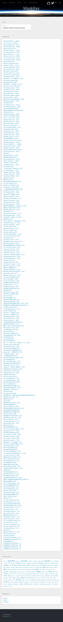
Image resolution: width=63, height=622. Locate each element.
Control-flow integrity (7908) (10, 80)
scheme (9, 580)
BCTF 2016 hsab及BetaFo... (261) (12, 451)
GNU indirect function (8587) (10, 71)
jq (17, 571)
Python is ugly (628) (8, 331)
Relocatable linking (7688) (10, 82)
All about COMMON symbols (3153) (12, 149)
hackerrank (28, 569)
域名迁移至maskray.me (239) (11, 475)
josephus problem (12, 571)
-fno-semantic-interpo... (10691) (11, 58)
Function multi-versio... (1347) (11, 243)
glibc (5, 569)
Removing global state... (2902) (11, 159)
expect (7, 567)
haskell (36, 569)
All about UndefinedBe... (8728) (11, 67)
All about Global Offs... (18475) (11, 45)
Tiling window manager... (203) (11, 492)
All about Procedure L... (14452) (11, 50)
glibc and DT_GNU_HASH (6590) (11, 86)
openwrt (18, 575)
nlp (43, 573)
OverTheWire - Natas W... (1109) (11, 264)
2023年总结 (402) (8, 391)
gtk (17, 569)
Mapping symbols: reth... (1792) (11, 209)
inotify (46, 569)
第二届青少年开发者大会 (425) (11, 382)
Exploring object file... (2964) (10, 155)
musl (21, 573)
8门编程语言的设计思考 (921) (11, 282)
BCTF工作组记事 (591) (9, 340)
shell (27, 580)
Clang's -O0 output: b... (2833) (11, 161)
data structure (18, 565)
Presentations (33, 2)
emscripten (56, 565)
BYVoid (5, 598)
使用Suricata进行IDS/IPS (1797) (11, 207)
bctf (39, 561)
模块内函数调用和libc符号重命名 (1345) (14, 245)
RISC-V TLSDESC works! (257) (11, 459)
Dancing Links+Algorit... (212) (11, 487)
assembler (23, 561)
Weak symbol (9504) (8, 61)
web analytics (15, 584)
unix (53, 582)
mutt (24, 573)
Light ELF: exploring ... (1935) (10, 196)
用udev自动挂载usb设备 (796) (11, 299)
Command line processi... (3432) (11, 146)
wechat (31, 584)
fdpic (14, 567)
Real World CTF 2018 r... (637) (11, 327)
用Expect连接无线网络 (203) (10, 494)
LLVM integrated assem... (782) (11, 309)
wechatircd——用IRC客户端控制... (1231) (14, 254)
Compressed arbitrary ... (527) (11, 354)
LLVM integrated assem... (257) (11, 460)
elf (40, 565)
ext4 (11, 567)
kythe (23, 571)
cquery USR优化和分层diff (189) (11, 504)
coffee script (34, 563)
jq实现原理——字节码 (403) (10, 389)
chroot (14, 563)
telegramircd (21, 582)
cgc (11, 563)
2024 (4, 22)
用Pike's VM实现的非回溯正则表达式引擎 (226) (15, 479)
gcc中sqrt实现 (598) (8, 339)
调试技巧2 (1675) (8, 219)
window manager (42, 584)
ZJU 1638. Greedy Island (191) (11, 500)
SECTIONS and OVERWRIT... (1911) (12, 198)
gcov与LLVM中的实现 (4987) (11, 108)
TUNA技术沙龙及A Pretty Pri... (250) (12, 468)
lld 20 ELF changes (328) (9, 414)
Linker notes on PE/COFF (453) (11, 371)
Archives (12, 2)
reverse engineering (30, 578)
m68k (56, 571)
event (4, 567)
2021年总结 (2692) (8, 166)
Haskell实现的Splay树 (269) (10, 449)
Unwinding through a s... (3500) (11, 142)
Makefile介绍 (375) (8, 399)
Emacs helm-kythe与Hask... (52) (11, 537)
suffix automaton (55, 580)
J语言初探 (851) (7, 290)
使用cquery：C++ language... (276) (12, 442)
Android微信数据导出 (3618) (10, 138)
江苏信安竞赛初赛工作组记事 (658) (12, 322)
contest (5, 565)
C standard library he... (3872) (11, 133)
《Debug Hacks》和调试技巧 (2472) (12, 168)
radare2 (6, 577)
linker (38, 572)
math (10, 573)
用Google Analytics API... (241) (11, 473)
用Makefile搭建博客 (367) (10, 404)
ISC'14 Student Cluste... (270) (11, 445)
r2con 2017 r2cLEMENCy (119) (11, 524)
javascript (5, 571)
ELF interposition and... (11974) (11, 52)
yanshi (10, 586)
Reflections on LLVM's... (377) (11, 397)
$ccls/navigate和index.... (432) (11, 378)
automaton (30, 561)
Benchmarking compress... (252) (11, 466)
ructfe (51, 577)
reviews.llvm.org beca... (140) (11, 518)
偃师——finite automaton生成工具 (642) (13, 326)
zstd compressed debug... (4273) (12, 127)
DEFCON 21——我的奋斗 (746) (11, 312)
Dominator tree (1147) (9, 260)
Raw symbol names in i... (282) (11, 440)
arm (16, 561)
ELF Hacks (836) (7, 296)
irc (52, 569)
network (34, 573)
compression (47, 563)
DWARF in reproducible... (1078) (11, 266)
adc (4, 561)
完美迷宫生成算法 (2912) (10, 157)
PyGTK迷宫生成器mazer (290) (11, 432)
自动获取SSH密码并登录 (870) (11, 288)
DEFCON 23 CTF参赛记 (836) (10, 294)
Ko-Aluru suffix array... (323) (10, 419)
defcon (29, 565)
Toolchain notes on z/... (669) (11, 320)
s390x (54, 577)
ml (18, 573)
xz (8, 586)
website (26, 584)
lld (45, 571)
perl (39, 575)
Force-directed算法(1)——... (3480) (12, 144)
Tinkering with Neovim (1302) (11, 251)
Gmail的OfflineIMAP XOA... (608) (11, 335)
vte (6, 584)
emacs (44, 565)
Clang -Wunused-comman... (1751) (12, 213)
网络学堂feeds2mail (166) (10, 515)
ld (25, 571)
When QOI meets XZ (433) (10, 376)
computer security (54, 563)
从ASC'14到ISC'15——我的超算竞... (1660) (14, 221)
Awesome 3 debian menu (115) (11, 526)
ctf (12, 565)
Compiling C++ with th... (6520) (11, 89)
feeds (17, 567)
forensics (31, 567)
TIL (25, 2)
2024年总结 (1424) (8, 238)
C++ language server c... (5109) (11, 104)
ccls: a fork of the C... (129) (10, 522)
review (36, 577)
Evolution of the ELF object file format (14, 28)
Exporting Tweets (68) (9, 535)
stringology (33, 580)
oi (13, 575)
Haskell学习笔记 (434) (9, 374)
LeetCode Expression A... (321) (11, 421)
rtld (45, 577)
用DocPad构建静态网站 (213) (11, 485)
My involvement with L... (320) (11, 423)
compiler (40, 563)
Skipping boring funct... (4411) (11, 119)
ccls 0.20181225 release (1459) (11, 236)
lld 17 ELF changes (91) (9, 533)
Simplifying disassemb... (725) (11, 316)
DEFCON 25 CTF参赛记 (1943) (11, 194)
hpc (40, 569)
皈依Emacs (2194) (8, 179)
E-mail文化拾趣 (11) (8, 541)
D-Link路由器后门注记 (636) (10, 329)
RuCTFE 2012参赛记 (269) (10, 447)
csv (10, 565)
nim (41, 573)
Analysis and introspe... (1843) (11, 200)
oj (15, 575)
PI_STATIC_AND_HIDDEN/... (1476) (12, 234)
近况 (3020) (6, 153)
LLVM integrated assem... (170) (11, 511)
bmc (52, 561)
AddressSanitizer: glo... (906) (10, 286)
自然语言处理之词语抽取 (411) (11, 385)
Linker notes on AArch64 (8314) (11, 74)
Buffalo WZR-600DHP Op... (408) (11, 387)
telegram (16, 582)
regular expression (16, 577)
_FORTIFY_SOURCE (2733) (10, 162)
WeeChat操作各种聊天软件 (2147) (12, 181)
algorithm (11, 561)
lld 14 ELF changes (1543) (10, 230)
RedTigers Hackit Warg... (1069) (11, 269)
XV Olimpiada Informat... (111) (11, 528)
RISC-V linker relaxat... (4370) (10, 123)
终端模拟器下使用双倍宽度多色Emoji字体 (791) (16, 305)
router (43, 577)
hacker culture (22, 569)
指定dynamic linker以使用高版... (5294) (13, 99)
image (43, 569)
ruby (48, 578)
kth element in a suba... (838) (10, 292)
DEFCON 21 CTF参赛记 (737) (10, 314)
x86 (52, 584)
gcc (44, 567)
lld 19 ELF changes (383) (9, 393)
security (18, 580)
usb (55, 582)
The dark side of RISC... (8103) (11, 76)
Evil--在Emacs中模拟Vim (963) (11, 277)
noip (49, 573)
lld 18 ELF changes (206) (9, 490)
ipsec (49, 569)
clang (18, 563)
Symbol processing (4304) (10, 125)
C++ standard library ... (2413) (11, 170)
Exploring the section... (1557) (11, 228)
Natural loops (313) (8, 425)
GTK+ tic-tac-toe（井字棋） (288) (12, 434)
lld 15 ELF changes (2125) (10, 183)
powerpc (42, 575)
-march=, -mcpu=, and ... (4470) (11, 118)
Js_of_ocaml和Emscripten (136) (11, 520)
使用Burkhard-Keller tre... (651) (11, 324)
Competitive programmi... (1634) (11, 222)
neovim (30, 573)
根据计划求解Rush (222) (9, 481)
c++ (6, 563)
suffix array (49, 580)
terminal (26, 582)
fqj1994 (5, 600)
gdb (47, 567)
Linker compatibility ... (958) (10, 279)
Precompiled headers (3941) (10, 129)
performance (34, 575)
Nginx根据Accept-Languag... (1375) (12, 241)
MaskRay (31, 8)
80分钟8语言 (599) (8, 337)
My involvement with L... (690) (11, 318)
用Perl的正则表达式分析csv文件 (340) (13, 408)
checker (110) (6, 530)
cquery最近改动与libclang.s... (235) (12, 477)
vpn (4, 584)
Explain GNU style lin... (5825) (11, 93)
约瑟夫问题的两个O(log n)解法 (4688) (13, 110)
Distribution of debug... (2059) (11, 191)
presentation (47, 575)
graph (8, 569)
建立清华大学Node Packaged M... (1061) (14, 271)
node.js (46, 573)
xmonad (5, 586)
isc (54, 569)
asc (19, 561)
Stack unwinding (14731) (9, 48)
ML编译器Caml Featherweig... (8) (12, 547)
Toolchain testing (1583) (9, 226)
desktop (33, 565)
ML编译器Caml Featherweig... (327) (12, 415)
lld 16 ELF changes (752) (9, 311)
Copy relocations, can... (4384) (11, 121)
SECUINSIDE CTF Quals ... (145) (11, 517)
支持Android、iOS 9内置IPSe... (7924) (13, 78)
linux (42, 571)
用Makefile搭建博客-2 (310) (10, 427)
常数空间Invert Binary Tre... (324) (12, 417)
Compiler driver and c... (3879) (11, 131)
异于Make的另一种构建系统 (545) (12, 350)
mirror (16, 573)
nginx (38, 573)
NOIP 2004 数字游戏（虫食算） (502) (13, 357)
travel (31, 582)
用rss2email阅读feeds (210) (10, 489)
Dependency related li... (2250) (11, 176)
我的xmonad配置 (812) (9, 297)
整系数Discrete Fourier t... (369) (11, 402)
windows (49, 584)
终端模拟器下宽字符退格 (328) (11, 412)
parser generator (27, 575)
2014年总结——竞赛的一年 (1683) (12, 217)
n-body (27, 573)
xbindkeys (56, 584)
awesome (35, 561)
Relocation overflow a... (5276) (11, 101)
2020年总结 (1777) (8, 211)
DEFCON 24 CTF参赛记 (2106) (11, 185)
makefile (5, 573)
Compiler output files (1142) (10, 262)
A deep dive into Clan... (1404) (11, 239)
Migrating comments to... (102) (11, 532)
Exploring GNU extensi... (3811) (11, 134)
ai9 (6, 561)
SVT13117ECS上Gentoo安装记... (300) (13, 429)
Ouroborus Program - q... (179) (11, 507)
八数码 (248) (6, 470)
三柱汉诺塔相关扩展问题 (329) (11, 410)
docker (37, 565)
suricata (11, 582)
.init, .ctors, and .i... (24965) (10, 43)
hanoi (32, 569)
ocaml (5, 576)
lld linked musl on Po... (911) (10, 284)
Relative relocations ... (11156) (11, 54)
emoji (51, 565)
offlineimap (10, 575)
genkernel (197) (7, 498)
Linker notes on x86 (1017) (10, 273)
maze (12, 573)
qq (3, 578)
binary (42, 561)
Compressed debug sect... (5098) (12, 106)
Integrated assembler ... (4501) (11, 114)
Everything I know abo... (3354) (11, 148)
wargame (10, 584)
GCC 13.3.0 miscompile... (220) (11, 483)
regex (10, 578)
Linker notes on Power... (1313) (11, 249)
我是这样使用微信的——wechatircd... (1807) (14, 206)
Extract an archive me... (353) (10, 406)
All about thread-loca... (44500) (11, 41)
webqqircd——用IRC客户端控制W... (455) (14, 367)
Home (4, 2)
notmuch (53, 573)
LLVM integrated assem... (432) (11, 380)
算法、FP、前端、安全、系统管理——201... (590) (16, 342)
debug (24, 565)
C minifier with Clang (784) (10, 307)
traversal (35, 582)
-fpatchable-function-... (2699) (11, 164)
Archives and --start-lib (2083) (11, 187)
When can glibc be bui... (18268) (11, 46)
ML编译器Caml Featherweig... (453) (12, 369)
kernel (20, 571)
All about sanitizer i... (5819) (10, 97)
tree (39, 582)
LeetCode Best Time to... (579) (11, 346)
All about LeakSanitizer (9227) (11, 63)
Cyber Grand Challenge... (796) (11, 301)
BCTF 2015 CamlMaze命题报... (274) (13, 444)
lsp (53, 571)
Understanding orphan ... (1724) (11, 215)
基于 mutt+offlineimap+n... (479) (11, 361)
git (53, 567)
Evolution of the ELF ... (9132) (11, 65)
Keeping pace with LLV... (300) (11, 430)
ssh (29, 580)
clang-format (23, 563)
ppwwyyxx (6, 602)
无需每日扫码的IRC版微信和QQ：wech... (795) (15, 303)
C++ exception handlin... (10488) (11, 60)
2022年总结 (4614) (8, 112)
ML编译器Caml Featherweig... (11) (12, 543)
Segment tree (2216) (8, 178)
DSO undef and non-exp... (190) (11, 502)
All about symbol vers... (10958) (11, 56)
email (48, 565)
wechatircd (36, 584)
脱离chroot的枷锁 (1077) (9, 267)
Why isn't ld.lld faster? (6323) (10, 91)
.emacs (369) (6, 400)
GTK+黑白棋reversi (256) (9, 462)
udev (47, 582)
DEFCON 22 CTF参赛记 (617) (10, 333)
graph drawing (13, 569)
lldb (47, 571)
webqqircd (21, 584)
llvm (50, 571)
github (55, 567)
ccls (9, 563)
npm (56, 573)
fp (34, 567)
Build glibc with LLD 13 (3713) (11, 136)
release (23, 578)
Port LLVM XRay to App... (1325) (11, 247)
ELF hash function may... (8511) (11, 73)
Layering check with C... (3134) (11, 151)
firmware (20, 567)
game (41, 567)
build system (56, 561)
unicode (50, 582)
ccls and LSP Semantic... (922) (11, 281)
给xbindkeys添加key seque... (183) (12, 505)
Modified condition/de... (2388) (11, 172)
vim (58, 582)
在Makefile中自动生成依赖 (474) (12, 363)
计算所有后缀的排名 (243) (10, 472)
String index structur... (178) (10, 509)
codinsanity (28, 563)
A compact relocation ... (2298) (11, 174)
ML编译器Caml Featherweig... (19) (12, 539)
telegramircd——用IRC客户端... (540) (12, 352)
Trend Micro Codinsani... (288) (11, 436)
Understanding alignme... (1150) (11, 258)
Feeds (19, 2)
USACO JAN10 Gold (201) (10, 496)
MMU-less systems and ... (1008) (11, 275)
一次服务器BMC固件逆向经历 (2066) (13, 189)
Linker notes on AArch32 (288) (11, 438)
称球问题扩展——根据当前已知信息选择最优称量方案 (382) (19, 395)
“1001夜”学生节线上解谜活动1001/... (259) (14, 453)
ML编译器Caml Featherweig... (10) (12, 545)
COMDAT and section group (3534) (12, 140)
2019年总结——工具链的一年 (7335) (12, 84)
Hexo (9, 616)
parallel (22, 575)
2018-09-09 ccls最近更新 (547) (11, 348)
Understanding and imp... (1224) (11, 256)
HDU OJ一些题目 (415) (9, 384)
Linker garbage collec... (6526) (11, 88)
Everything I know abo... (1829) (11, 202)
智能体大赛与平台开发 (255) (10, 464)
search (13, 580)
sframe (23, 580)
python (56, 575)
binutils (47, 561)
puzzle (52, 575)
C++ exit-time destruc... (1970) (11, 193)
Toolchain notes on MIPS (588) (11, 344)
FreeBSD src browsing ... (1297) (11, 252)
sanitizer (5, 580)
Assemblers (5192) (8, 103)
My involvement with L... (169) (11, 513)
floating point (26, 567)
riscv (40, 578)
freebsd (37, 567)
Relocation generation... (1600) (11, 224)
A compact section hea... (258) (11, 455)
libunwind (34, 571)
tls (29, 582)
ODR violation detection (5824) (11, 95)
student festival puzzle (41, 580)
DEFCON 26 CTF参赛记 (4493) (11, 116)
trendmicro (42, 582)
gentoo (50, 567)
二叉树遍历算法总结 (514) (10, 355)
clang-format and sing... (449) (11, 372)
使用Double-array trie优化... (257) (12, 457)
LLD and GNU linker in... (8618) (11, 69)
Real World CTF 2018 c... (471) (11, 365)
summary (6, 582)
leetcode (29, 571)
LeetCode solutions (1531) (10, 232)
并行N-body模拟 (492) (9, 359)
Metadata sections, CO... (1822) (11, 204)
